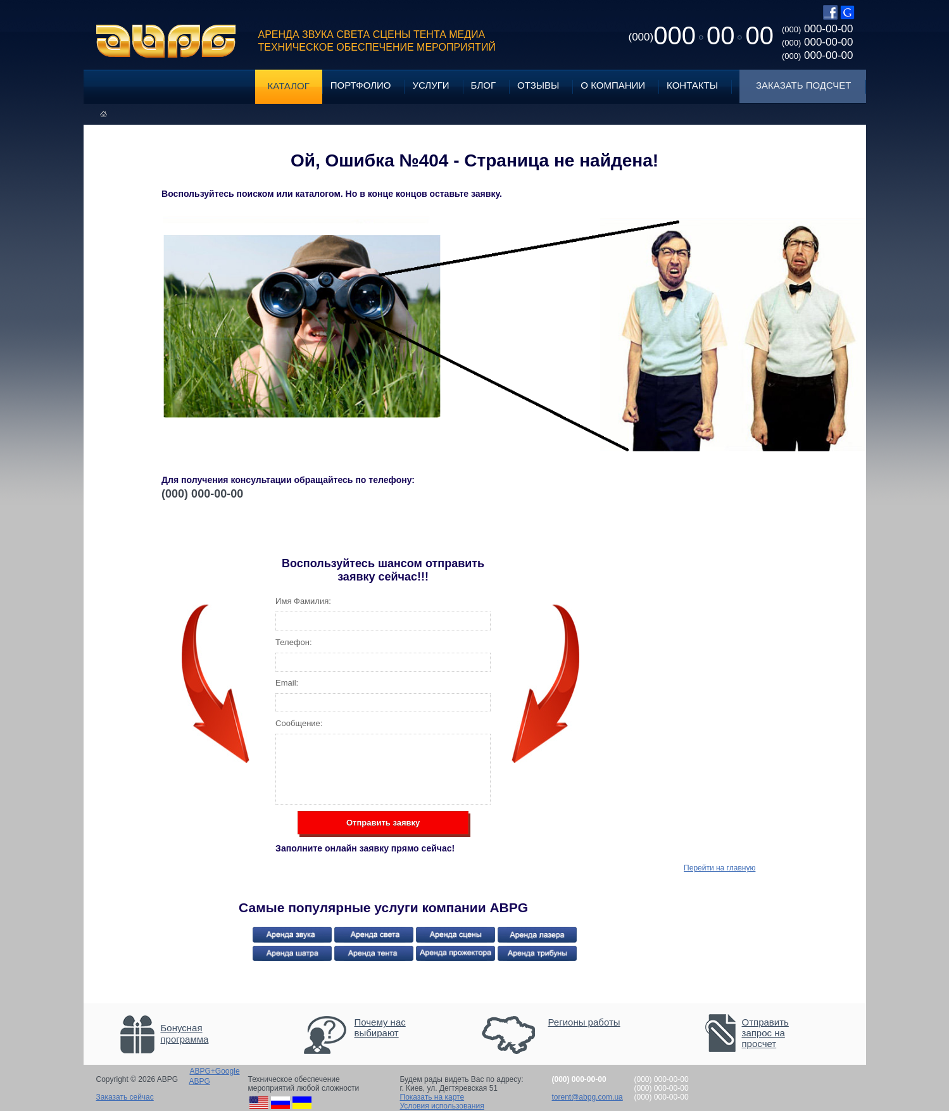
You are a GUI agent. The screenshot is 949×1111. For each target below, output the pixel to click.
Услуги (430, 85)
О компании (613, 85)
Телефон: (293, 642)
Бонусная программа (185, 1033)
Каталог (289, 85)
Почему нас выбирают (380, 1027)
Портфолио (360, 85)
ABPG (166, 41)
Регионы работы (584, 1022)
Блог (483, 85)
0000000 (701, 35)
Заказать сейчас (125, 1097)
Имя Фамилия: (303, 601)
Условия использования (442, 1106)
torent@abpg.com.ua (587, 1097)
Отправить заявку (383, 822)
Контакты (692, 85)
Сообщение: (298, 723)
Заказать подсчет (803, 85)
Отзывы (538, 85)
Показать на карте (432, 1097)
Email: (286, 682)
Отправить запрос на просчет (765, 1033)
